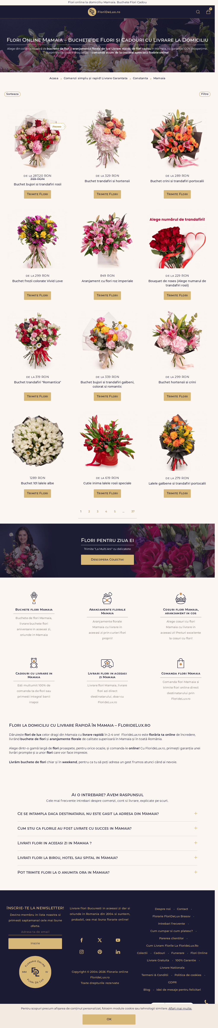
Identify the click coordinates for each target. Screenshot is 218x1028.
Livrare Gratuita (158, 960)
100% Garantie (186, 960)
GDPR (172, 982)
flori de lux (104, 12)
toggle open (6, 12)
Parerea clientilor (172, 938)
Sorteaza (12, 94)
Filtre (204, 94)
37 (133, 511)
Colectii (142, 953)
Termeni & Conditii (155, 975)
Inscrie (35, 943)
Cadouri (160, 953)
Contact (183, 909)
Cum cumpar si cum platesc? (172, 931)
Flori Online (199, 953)
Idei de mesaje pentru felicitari (178, 990)
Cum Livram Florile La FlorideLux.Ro (172, 945)
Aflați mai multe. (180, 1008)
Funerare (178, 953)
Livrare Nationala (172, 967)
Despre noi (163, 909)
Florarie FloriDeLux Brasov (172, 916)
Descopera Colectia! (107, 559)
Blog (147, 990)
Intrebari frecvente (172, 923)
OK (109, 1019)
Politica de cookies (188, 975)
